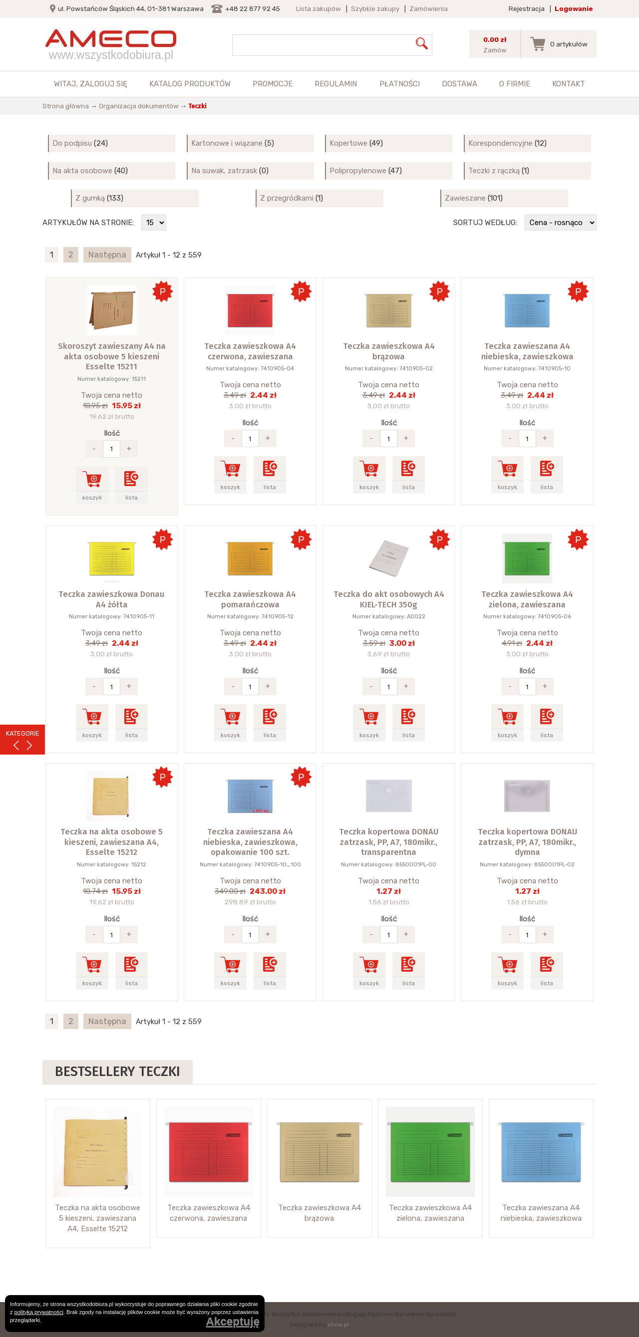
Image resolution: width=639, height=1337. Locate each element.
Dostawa (459, 83)
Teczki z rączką (494, 170)
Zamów (495, 50)
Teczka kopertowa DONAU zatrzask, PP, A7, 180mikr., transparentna (388, 842)
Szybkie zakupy (375, 8)
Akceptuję (233, 1322)
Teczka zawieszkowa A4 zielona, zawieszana (527, 599)
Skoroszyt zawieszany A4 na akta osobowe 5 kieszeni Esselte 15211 (112, 356)
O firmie (514, 83)
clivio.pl (338, 1324)
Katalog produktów (190, 83)
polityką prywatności (38, 1312)
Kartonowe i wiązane (227, 143)
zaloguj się (103, 83)
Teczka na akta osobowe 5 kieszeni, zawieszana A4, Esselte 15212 (111, 842)
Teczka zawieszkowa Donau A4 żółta (111, 599)
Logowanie (574, 8)
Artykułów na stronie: (88, 222)
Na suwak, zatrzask (224, 170)
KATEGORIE (22, 733)
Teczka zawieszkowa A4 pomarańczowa (250, 599)
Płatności (399, 83)
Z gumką (90, 198)
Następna (107, 255)
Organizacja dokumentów (139, 106)
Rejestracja (527, 8)
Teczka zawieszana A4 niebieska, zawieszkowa (527, 351)
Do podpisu (72, 143)
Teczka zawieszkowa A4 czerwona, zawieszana (250, 351)
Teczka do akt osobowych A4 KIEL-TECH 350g (388, 599)
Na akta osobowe (82, 170)
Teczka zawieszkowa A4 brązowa (389, 351)
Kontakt (568, 83)
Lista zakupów (318, 8)
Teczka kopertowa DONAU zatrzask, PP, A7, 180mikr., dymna (527, 842)
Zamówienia (428, 8)
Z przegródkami (287, 198)
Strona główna (65, 106)
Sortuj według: (485, 222)
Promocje (273, 83)
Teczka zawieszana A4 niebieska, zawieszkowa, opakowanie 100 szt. (250, 842)
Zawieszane (465, 198)
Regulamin (336, 83)
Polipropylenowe (357, 170)
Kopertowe (348, 143)
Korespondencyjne (500, 143)
